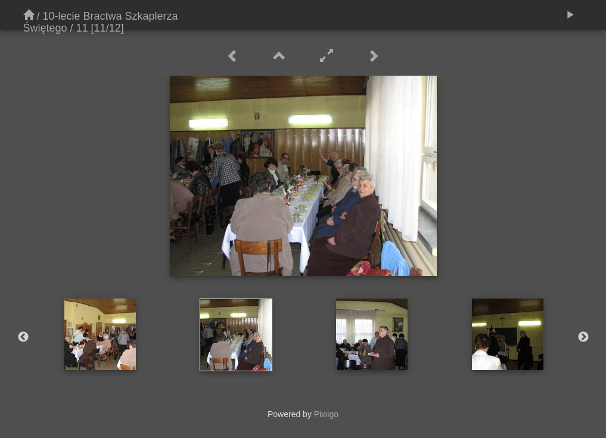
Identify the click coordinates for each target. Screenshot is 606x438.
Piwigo (326, 414)
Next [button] (583, 337)
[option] (100, 334)
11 (82, 28)
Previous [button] (23, 337)
